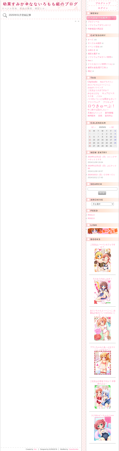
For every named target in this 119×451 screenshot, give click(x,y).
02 (112, 127)
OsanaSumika (73, 449)
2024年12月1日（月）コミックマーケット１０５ (103, 160)
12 (92, 127)
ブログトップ (103, 3)
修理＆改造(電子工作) (98, 67)
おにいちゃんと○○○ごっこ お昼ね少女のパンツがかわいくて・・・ (102, 312)
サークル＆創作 (96, 43)
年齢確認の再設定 (95, 29)
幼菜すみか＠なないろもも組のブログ (40, 4)
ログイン (103, 8)
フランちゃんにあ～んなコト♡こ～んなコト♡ (102, 348)
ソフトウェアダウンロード (99, 25)
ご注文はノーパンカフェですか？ (102, 245)
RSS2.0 (91, 218)
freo (90, 60)
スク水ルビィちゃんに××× (102, 415)
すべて (92, 39)
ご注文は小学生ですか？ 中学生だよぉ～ (103, 382)
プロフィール (93, 22)
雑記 (91, 71)
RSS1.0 (91, 215)
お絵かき (93, 50)
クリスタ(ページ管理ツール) (101, 64)
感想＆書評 (94, 54)
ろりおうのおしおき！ (102, 279)
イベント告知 (95, 47)
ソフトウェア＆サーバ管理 (100, 57)
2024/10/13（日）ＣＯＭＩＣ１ (103, 176)
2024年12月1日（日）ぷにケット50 (103, 169)
